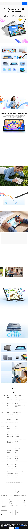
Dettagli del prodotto (4, 3)
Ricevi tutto (16, 527)
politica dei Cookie (5, 526)
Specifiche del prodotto (13, 3)
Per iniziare (19, 3)
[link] (2, 1)
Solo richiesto (11, 527)
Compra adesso (24, 3)
